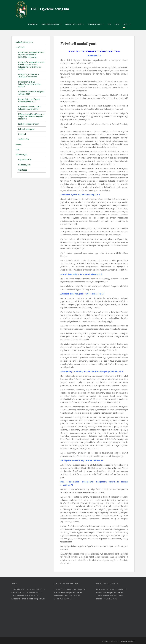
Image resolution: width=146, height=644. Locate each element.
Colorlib (112, 641)
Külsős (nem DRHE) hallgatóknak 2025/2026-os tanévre (29, 84)
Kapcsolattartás (25, 159)
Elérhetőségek (21, 154)
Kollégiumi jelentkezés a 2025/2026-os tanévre (28, 75)
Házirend (22, 134)
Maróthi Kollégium (73, 24)
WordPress (125, 641)
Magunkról (33, 24)
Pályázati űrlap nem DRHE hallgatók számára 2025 (29, 107)
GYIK (109, 24)
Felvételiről (20, 47)
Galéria (18, 144)
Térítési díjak (23, 139)
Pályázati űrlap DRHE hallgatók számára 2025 (31, 92)
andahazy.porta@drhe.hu (71, 592)
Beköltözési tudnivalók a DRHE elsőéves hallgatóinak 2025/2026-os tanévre (31, 54)
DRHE (117, 24)
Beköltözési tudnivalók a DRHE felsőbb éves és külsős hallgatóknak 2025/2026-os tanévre (31, 65)
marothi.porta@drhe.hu (113, 592)
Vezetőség (22, 170)
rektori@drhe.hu (38, 598)
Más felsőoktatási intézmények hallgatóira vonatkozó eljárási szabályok (31, 116)
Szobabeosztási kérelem (28, 124)
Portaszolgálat (24, 164)
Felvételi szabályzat (26, 129)
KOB (17, 149)
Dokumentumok (94, 24)
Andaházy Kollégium (50, 24)
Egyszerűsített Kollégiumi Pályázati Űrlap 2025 (29, 100)
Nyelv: (125, 25)
